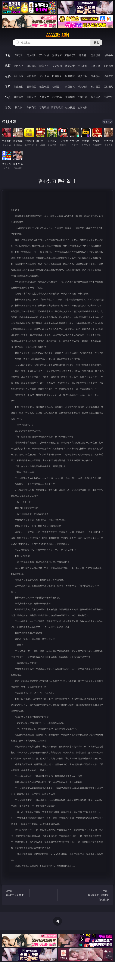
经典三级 (82, 76)
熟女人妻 (70, 65)
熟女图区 (95, 86)
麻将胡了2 (69, 55)
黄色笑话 (95, 97)
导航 (8, 107)
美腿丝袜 (70, 86)
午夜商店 (31, 107)
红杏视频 (70, 107)
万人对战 (44, 55)
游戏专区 (57, 55)
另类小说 (82, 97)
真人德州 (31, 55)
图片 (8, 86)
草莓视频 (44, 107)
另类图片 (108, 86)
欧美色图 (44, 86)
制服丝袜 (70, 76)
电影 (8, 76)
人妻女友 (44, 97)
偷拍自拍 (31, 76)
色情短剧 (82, 107)
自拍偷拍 (31, 65)
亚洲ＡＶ (18, 65)
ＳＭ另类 (108, 65)
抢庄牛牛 (108, 55)
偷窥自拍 (18, 86)
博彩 (8, 55)
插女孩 (18, 107)
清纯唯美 (82, 86)
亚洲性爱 (18, 76)
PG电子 (18, 55)
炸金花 (82, 55)
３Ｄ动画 (57, 65)
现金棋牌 (95, 55)
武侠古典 (57, 97)
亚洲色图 (31, 86)
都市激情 (18, 97)
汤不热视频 (57, 107)
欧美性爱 (57, 76)
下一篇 (98, 895)
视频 (8, 66)
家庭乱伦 (31, 97)
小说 (8, 97)
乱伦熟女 (95, 76)
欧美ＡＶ (44, 65)
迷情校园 (70, 97)
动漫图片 (57, 86)
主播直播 (95, 65)
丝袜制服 (82, 65)
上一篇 (17, 893)
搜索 (96, 42)
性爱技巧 (108, 97)
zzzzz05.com (57, 35)
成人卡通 (44, 76)
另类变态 (108, 76)
